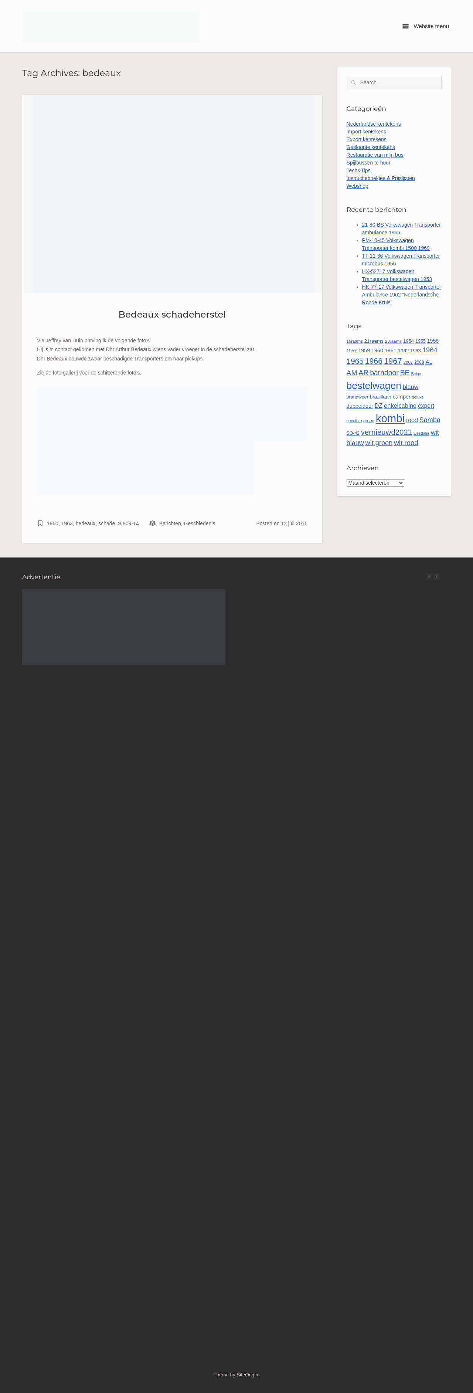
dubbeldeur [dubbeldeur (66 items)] (360, 406)
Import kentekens (366, 132)
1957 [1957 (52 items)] (352, 350)
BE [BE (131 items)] (405, 373)
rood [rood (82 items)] (412, 420)
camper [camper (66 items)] (402, 397)
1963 (67, 523)
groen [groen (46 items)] (368, 420)
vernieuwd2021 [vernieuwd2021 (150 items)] (386, 432)
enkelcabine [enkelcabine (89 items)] (400, 405)
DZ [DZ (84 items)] (379, 405)
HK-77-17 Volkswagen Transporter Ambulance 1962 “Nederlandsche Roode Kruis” (401, 294)
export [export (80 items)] (426, 406)
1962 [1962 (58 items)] (403, 350)
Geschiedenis (199, 523)
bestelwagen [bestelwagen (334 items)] (374, 385)
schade (106, 523)
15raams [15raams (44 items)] (355, 341)
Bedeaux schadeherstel (172, 314)
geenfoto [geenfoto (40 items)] (354, 420)
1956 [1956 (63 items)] (433, 341)
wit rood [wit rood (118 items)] (406, 443)
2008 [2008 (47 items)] (419, 362)
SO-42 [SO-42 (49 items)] (353, 433)
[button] (436, 576)
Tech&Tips (359, 170)
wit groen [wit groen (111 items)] (379, 443)
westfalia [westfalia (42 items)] (421, 433)
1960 (52, 523)
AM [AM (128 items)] (352, 373)
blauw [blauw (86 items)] (411, 386)
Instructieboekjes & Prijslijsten (381, 178)
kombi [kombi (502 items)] (390, 418)
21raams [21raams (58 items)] (374, 341)
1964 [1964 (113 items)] (430, 350)
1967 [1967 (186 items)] (393, 361)
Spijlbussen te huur (369, 163)
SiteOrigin (247, 1374)
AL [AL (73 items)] (428, 362)
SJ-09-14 (128, 523)
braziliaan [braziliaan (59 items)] (380, 397)
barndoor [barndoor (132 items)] (384, 373)
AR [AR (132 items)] (363, 373)
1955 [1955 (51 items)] (420, 341)
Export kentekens (367, 139)
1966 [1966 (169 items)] (373, 361)
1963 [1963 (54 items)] (415, 350)
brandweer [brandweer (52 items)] (357, 397)
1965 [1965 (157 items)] (355, 361)
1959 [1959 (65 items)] (364, 350)
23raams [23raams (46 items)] (393, 341)
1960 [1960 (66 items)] (377, 350)
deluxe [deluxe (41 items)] (418, 397)
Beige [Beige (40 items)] (416, 374)
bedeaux (86, 523)
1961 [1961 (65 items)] (391, 350)
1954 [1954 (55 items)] (408, 341)
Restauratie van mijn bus (375, 155)
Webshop (357, 186)
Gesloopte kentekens (371, 147)
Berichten (170, 523)
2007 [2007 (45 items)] (408, 362)
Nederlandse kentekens (374, 124)
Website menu (425, 26)
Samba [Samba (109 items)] (429, 420)
